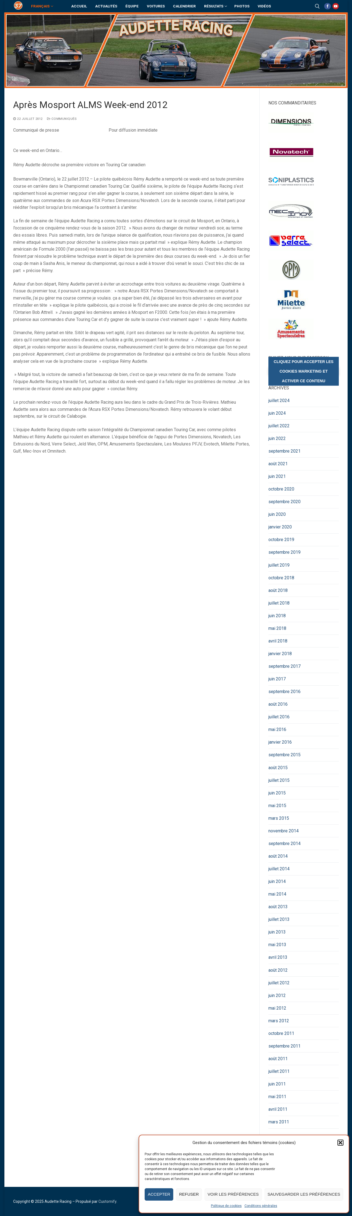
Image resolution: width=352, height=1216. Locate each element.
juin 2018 (277, 615)
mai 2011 (277, 1096)
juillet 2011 (279, 1071)
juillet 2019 (279, 565)
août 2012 (278, 970)
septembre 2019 (284, 552)
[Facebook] (327, 6)
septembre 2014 (284, 843)
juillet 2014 (279, 868)
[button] (340, 1142)
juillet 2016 (279, 716)
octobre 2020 (281, 489)
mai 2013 (277, 944)
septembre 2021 (284, 451)
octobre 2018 (281, 577)
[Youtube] (335, 6)
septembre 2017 (284, 666)
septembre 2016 (284, 691)
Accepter (159, 1194)
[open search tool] (317, 6)
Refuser (189, 1194)
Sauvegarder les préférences (304, 1194)
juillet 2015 (279, 780)
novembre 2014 (283, 830)
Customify (107, 1201)
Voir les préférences (233, 1194)
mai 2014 (277, 894)
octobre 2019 (281, 539)
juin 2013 (277, 932)
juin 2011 (277, 1084)
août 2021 (278, 463)
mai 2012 (277, 1008)
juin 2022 (277, 438)
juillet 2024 (279, 400)
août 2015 (278, 767)
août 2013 (278, 906)
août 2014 (278, 856)
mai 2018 (277, 628)
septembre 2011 (284, 1046)
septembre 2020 (284, 501)
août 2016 (278, 704)
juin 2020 (277, 514)
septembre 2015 (284, 754)
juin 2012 (277, 995)
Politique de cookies (226, 1206)
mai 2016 (277, 729)
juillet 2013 (279, 919)
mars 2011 (278, 1121)
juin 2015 (277, 793)
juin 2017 (277, 679)
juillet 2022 (279, 425)
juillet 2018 (279, 603)
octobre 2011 (281, 1033)
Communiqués (62, 119)
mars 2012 (278, 1020)
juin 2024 (277, 413)
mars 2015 (278, 818)
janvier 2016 (280, 742)
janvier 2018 (280, 653)
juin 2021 (277, 476)
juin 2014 (277, 881)
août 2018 (278, 590)
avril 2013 (277, 957)
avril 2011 (277, 1109)
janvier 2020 (280, 527)
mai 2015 (277, 805)
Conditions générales (260, 1206)
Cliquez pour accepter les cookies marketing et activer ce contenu (303, 371)
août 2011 (278, 1058)
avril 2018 (277, 641)
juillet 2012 (279, 982)
